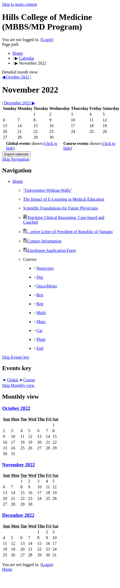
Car (38, 330)
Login (47, 39)
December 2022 (18, 515)
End (38, 348)
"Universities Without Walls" (47, 190)
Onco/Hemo (45, 286)
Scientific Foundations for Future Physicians (60, 208)
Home (18, 53)
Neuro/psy (44, 268)
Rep (38, 304)
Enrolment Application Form (49, 250)
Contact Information (42, 241)
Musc (40, 321)
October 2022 (16, 408)
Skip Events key (15, 357)
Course (29, 380)
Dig (38, 277)
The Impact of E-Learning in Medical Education (63, 199)
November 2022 (18, 464)
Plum (39, 339)
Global (12, 380)
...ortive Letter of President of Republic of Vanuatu (68, 231)
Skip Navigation (15, 159)
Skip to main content (19, 4)
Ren (38, 295)
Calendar (26, 58)
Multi (40, 312)
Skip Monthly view (18, 385)
